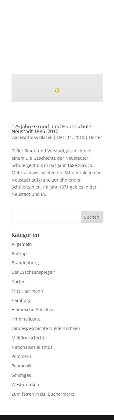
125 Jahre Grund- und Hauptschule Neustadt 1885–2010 (51, 129)
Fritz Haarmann (27, 291)
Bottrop (19, 253)
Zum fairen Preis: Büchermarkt (43, 394)
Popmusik (21, 366)
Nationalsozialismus (32, 347)
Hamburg (21, 300)
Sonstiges (21, 375)
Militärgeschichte (29, 338)
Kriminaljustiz (26, 319)
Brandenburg (25, 263)
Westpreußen (25, 384)
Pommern (21, 356)
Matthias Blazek (36, 137)
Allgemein (22, 244)
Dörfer (95, 137)
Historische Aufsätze (32, 309)
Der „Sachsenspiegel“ (33, 272)
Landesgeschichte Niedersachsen (46, 328)
